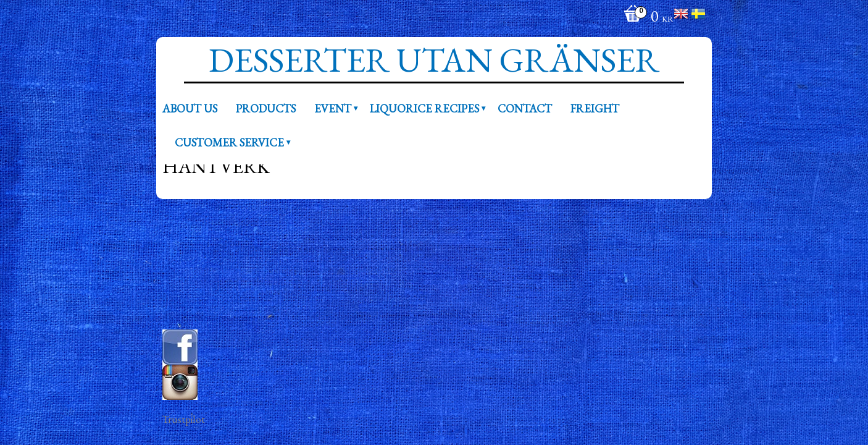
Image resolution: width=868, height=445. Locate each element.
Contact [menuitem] (525, 108)
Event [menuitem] (332, 108)
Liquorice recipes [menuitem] (424, 108)
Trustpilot (183, 419)
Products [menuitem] (266, 108)
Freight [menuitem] (594, 108)
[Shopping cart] (645, 17)
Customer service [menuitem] (229, 142)
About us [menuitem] (189, 108)
